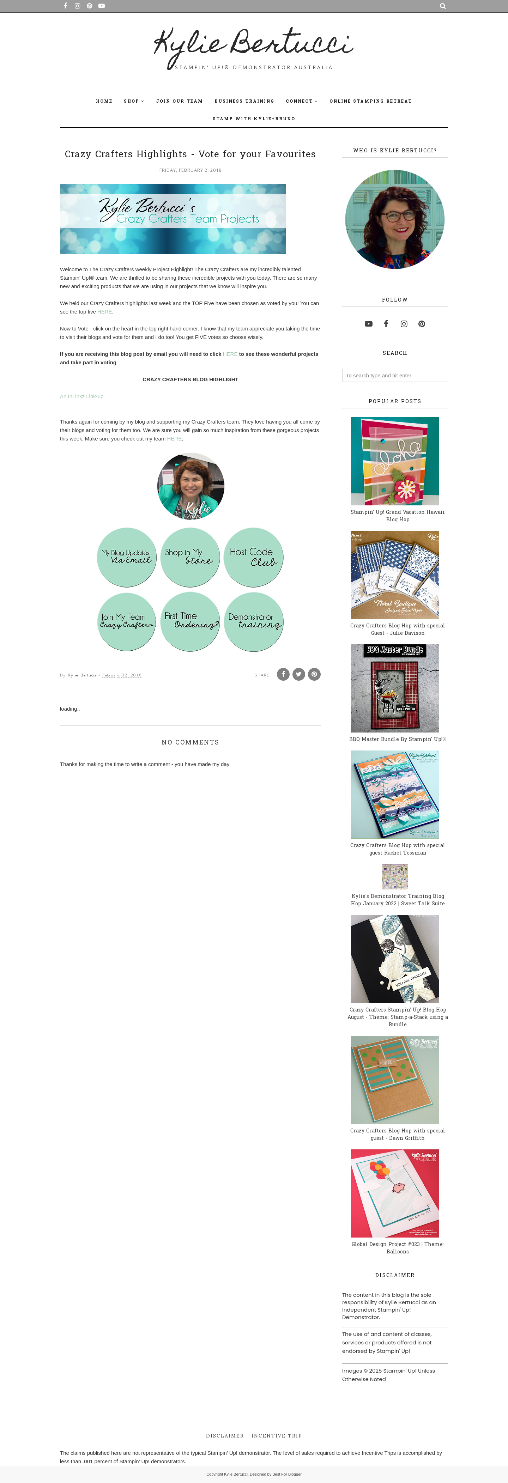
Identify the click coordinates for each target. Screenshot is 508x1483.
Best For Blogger (287, 1474)
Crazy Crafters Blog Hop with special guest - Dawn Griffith (397, 1135)
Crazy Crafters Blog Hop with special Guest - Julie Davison (397, 629)
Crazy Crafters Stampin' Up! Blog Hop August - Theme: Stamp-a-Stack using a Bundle (397, 1018)
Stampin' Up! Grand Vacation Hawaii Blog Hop (398, 516)
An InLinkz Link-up (81, 396)
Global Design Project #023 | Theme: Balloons (398, 1248)
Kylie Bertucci (254, 46)
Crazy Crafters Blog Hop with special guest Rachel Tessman (397, 849)
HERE (104, 312)
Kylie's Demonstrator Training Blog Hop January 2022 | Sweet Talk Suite (398, 900)
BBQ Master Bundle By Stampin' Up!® (397, 739)
